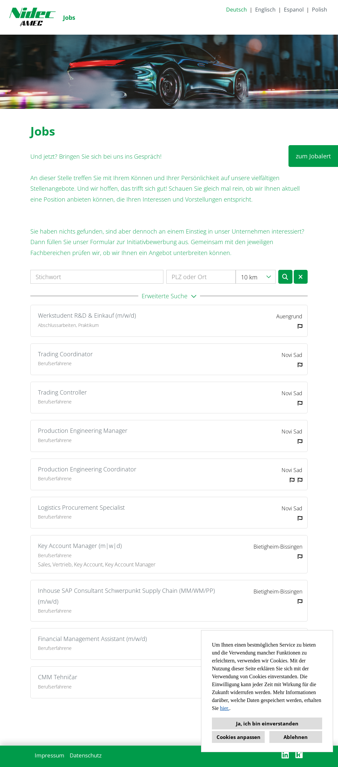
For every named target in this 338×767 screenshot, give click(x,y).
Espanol (294, 9)
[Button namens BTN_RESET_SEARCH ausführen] (301, 277)
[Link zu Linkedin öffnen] (285, 754)
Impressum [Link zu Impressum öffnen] (49, 755)
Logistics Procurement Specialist (81, 507)
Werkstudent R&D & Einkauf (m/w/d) (87, 315)
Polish (319, 9)
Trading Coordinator (65, 354)
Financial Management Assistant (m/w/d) (92, 639)
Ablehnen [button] (296, 737)
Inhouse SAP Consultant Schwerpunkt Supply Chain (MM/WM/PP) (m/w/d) (126, 596)
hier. (224, 708)
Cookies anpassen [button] (238, 737)
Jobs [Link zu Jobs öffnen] (69, 17)
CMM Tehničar (57, 677)
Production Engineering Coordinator (87, 469)
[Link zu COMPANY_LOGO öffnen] (32, 17)
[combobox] (256, 277)
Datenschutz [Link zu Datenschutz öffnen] (86, 755)
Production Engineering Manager (82, 430)
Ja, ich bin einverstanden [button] (267, 723)
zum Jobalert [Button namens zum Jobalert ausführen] (313, 156)
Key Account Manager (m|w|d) (80, 546)
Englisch (265, 9)
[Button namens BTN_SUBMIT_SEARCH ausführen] (285, 277)
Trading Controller (62, 392)
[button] (169, 296)
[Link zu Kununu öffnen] (299, 754)
